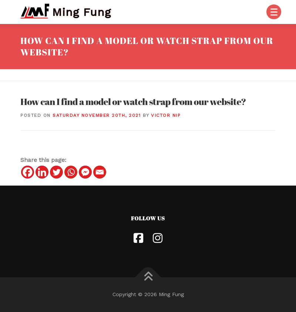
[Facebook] (27, 172)
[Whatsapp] (70, 172)
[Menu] (273, 11)
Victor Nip (166, 115)
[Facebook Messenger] (85, 172)
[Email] (99, 172)
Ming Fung (81, 12)
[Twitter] (56, 172)
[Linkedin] (42, 172)
